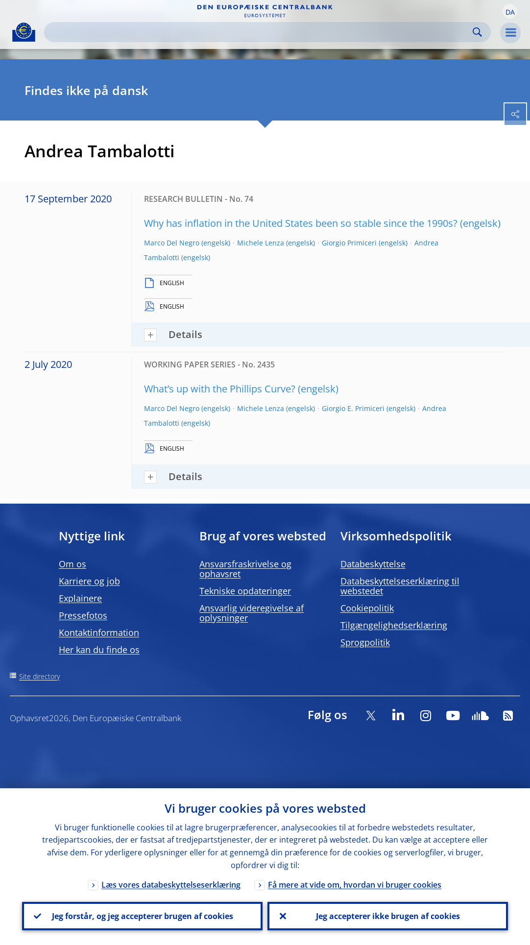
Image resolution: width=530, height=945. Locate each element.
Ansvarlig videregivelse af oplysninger (251, 613)
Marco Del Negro (171, 242)
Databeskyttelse (373, 564)
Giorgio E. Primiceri (353, 408)
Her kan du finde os (99, 649)
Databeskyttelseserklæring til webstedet (399, 586)
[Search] (259, 32)
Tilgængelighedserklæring (393, 625)
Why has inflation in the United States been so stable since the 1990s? (301, 223)
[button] (510, 11)
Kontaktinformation (99, 632)
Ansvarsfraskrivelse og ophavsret (245, 569)
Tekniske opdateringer (245, 591)
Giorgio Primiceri (349, 242)
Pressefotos (83, 615)
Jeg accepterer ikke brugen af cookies (388, 916)
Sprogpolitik (365, 642)
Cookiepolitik (367, 608)
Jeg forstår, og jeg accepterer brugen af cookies (142, 916)
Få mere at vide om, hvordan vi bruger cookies (354, 884)
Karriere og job (89, 581)
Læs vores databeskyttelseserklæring (171, 884)
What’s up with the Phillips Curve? (219, 388)
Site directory (39, 676)
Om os (72, 564)
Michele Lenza (260, 242)
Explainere (80, 598)
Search (477, 32)
